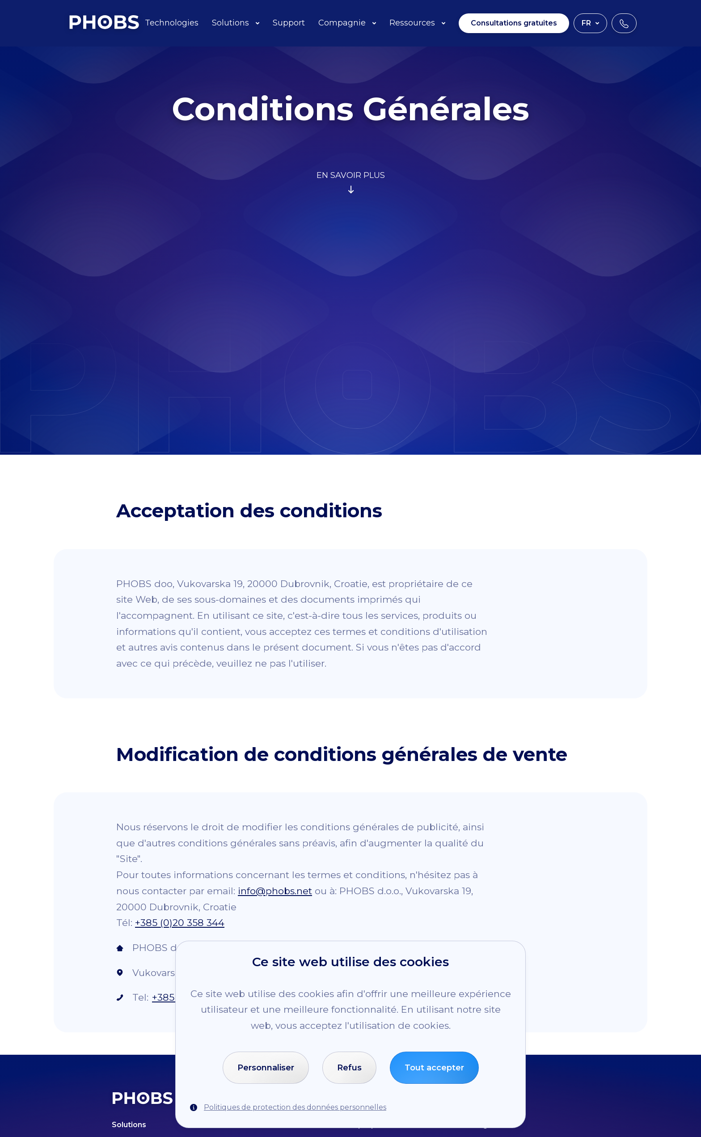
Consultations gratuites (514, 23)
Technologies (171, 23)
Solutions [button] (235, 23)
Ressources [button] (417, 23)
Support (289, 23)
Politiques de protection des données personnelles (295, 1107)
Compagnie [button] (347, 23)
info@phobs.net (275, 890)
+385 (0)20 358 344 (179, 922)
